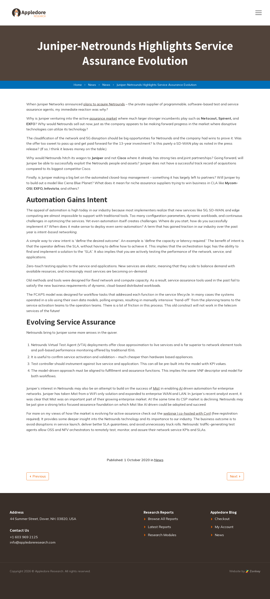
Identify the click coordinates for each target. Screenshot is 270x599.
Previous (38, 476)
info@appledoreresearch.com (32, 542)
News (158, 460)
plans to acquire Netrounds (104, 104)
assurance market (103, 118)
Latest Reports (159, 527)
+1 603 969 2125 (24, 537)
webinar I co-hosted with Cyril (187, 413)
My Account (224, 527)
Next (235, 476)
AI (180, 388)
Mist (156, 388)
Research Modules (162, 535)
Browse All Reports (163, 519)
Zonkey (253, 571)
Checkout (222, 519)
